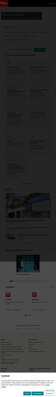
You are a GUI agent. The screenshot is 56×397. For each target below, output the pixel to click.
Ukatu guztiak (38, 394)
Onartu (28, 394)
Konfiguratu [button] (50, 394)
